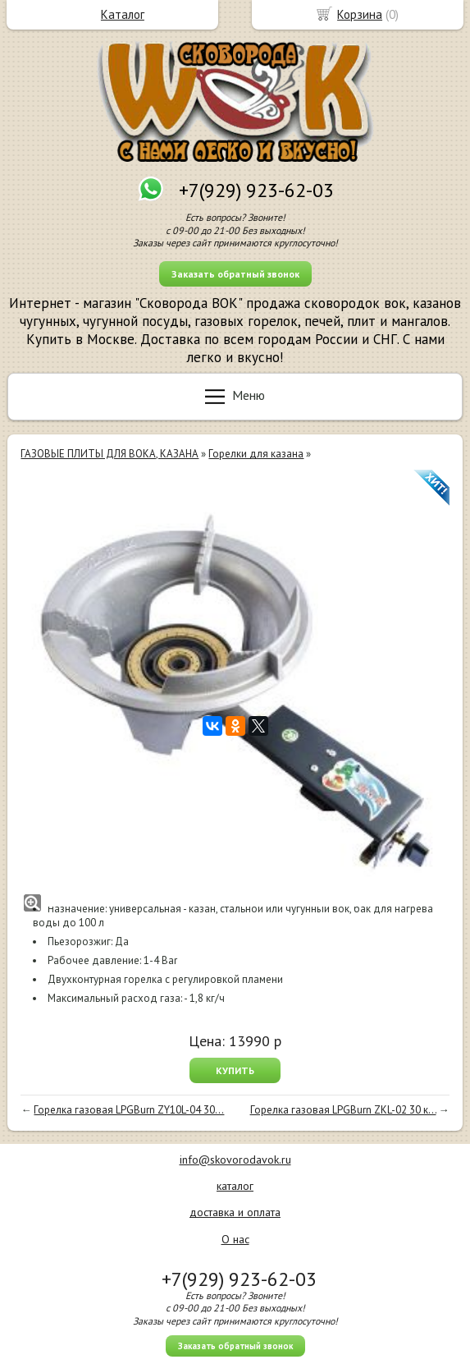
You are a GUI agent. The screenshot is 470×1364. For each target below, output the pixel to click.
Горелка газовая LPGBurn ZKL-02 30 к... (343, 1110)
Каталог (122, 14)
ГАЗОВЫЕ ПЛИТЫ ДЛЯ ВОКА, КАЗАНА (109, 454)
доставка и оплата (235, 1212)
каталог (235, 1185)
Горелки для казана (255, 454)
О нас (235, 1239)
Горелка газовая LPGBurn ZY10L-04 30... (129, 1110)
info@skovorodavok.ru (235, 1159)
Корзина (359, 14)
